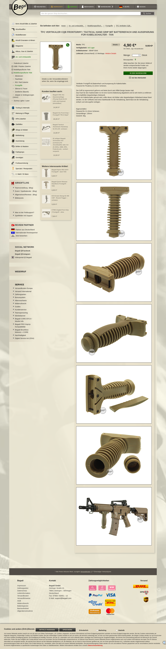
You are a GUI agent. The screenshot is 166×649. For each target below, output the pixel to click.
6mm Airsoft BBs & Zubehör (24, 26)
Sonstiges (17, 160)
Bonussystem (20, 300)
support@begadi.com (63, 601)
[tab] (115, 47)
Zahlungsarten (20, 297)
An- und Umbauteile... (76, 29)
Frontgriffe (109, 29)
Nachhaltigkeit (20, 338)
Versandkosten (138, 51)
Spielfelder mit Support (24, 218)
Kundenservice (20, 312)
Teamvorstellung (24, 191)
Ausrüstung (18, 143)
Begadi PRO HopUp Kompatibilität (22, 328)
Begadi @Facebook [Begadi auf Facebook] (22, 254)
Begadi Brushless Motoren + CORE (21, 334)
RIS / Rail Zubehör (21, 85)
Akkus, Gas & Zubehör (22, 54)
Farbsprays (18, 154)
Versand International (23, 294)
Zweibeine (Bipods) (22, 95)
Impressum (21, 588)
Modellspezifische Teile (22, 72)
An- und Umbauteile (21, 59)
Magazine (17, 48)
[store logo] (20, 10)
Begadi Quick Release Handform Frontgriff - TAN (59, 187)
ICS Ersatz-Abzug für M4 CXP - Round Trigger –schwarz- (60, 201)
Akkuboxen (19, 79)
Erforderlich (83, 630)
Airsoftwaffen (18, 32)
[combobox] (90, 16)
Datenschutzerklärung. (95, 645)
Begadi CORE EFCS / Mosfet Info (23, 323)
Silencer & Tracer (21, 91)
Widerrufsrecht (20, 306)
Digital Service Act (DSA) (24, 341)
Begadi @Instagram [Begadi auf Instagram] (22, 257)
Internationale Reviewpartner (27, 235)
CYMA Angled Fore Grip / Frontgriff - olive (60, 214)
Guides (18, 309)
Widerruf (20, 274)
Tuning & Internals (21, 110)
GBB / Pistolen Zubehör (22, 69)
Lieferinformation (23, 596)
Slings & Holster (20, 132)
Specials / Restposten (22, 171)
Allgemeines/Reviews (26, 197)
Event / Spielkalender (26, 194)
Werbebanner (20, 319)
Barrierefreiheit (23, 611)
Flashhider (18, 82)
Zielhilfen (17, 127)
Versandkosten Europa (24, 291)
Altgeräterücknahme (25, 614)
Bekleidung (18, 138)
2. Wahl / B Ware (20, 176)
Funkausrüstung (20, 165)
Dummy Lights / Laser (22, 104)
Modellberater (19, 37)
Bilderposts (19, 201)
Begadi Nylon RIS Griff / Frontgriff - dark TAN (60, 174)
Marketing (102, 630)
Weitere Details (110, 56)
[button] (124, 9)
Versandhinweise (23, 601)
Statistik (121, 630)
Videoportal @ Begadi (23, 260)
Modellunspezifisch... (94, 29)
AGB (19, 604)
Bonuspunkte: (128, 62)
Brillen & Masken (20, 149)
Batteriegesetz (22, 609)
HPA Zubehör (19, 121)
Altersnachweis (21, 303)
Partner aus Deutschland (25, 232)
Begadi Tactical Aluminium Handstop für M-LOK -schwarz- (60, 130)
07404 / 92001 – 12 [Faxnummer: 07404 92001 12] (60, 599)
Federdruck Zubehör (21, 66)
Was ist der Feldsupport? (24, 215)
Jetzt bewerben (21, 239)
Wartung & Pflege (20, 116)
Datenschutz (22, 593)
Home (63, 29)
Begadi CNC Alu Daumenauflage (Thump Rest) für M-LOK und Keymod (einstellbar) (60, 102)
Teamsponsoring (21, 315)
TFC (83, 47)
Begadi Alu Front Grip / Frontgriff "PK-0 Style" (61, 117)
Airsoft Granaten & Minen (23, 43)
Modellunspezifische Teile (23, 76)
